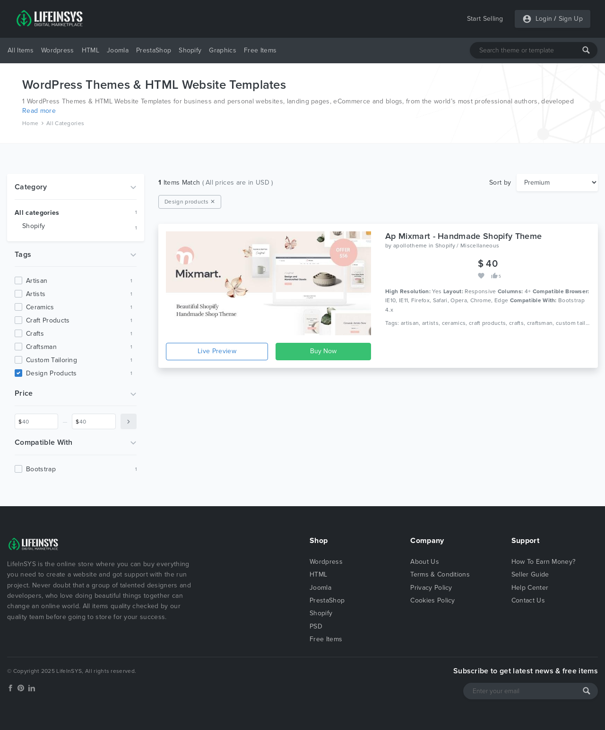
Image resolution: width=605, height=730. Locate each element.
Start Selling (485, 19)
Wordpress (57, 50)
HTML (90, 50)
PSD (316, 626)
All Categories (65, 123)
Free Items (260, 50)
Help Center (530, 588)
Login (544, 19)
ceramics (40, 307)
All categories (37, 213)
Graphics (222, 50)
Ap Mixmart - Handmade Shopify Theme (463, 236)
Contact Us (528, 600)
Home (30, 123)
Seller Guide (530, 574)
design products (51, 373)
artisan (36, 281)
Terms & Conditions (440, 574)
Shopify (190, 50)
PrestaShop (153, 50)
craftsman (41, 347)
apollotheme (410, 245)
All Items (21, 50)
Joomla (118, 50)
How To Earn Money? (543, 562)
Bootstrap (41, 469)
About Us (424, 562)
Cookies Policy (432, 600)
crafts (35, 334)
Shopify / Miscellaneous (467, 245)
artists (35, 294)
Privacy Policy (431, 588)
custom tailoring (51, 360)
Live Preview (217, 351)
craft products (47, 320)
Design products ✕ (189, 201)
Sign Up (571, 19)
